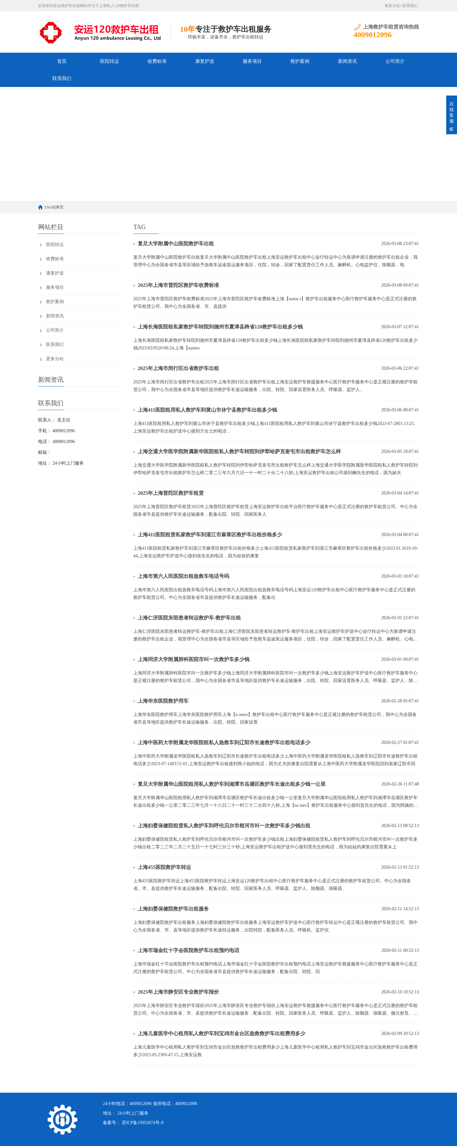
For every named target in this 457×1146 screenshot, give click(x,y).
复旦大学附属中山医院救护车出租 (176, 243)
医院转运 (109, 61)
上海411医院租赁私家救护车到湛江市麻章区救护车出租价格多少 (210, 534)
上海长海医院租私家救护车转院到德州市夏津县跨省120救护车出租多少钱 (220, 326)
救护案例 (299, 61)
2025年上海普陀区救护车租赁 (171, 493)
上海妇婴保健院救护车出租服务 (173, 908)
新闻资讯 (347, 61)
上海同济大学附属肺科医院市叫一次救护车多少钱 (193, 659)
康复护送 (204, 61)
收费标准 (157, 61)
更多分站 (392, 5)
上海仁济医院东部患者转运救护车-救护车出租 (189, 617)
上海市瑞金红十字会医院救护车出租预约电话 (188, 950)
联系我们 (410, 5)
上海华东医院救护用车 (163, 701)
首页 (62, 61)
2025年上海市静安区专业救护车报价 (178, 992)
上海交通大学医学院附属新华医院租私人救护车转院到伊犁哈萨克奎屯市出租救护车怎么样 (239, 451)
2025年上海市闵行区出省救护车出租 (178, 368)
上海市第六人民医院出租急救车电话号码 (183, 576)
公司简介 (395, 61)
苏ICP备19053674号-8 (142, 1122)
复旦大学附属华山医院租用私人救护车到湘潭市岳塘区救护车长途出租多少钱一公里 (232, 784)
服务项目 (252, 61)
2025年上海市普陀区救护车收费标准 (178, 285)
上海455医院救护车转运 (164, 867)
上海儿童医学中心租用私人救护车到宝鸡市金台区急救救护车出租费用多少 (221, 1033)
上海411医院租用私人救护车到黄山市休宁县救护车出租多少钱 (207, 410)
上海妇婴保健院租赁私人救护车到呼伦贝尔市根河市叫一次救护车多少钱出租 (224, 825)
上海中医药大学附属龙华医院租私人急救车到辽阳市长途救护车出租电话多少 (224, 742)
